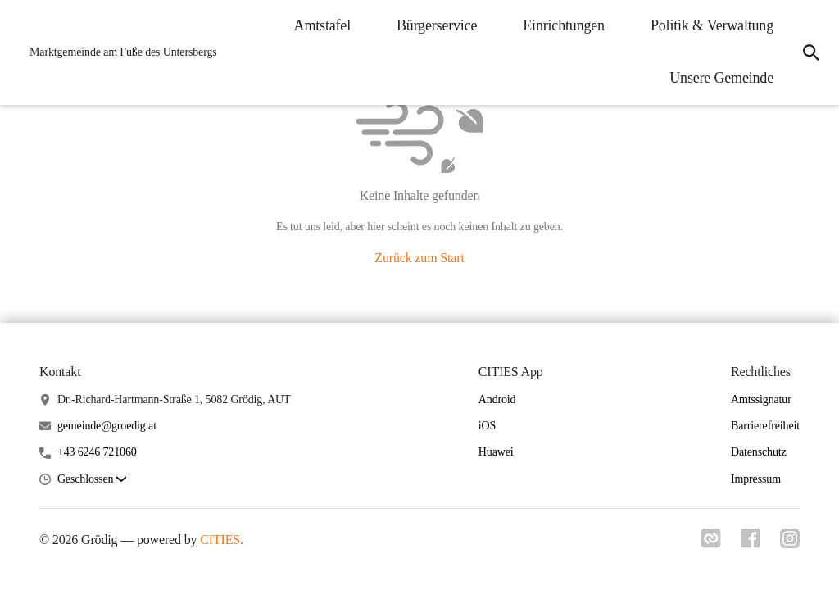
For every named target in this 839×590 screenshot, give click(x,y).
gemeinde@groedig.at (106, 426)
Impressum (756, 479)
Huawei (496, 452)
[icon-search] (811, 52)
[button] (91, 479)
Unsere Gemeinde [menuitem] (721, 78)
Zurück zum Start (419, 258)
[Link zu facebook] (750, 543)
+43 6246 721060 (97, 452)
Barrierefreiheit (765, 426)
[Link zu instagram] (790, 543)
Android (497, 399)
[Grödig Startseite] (118, 52)
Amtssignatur (761, 399)
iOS (487, 426)
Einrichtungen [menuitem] (564, 25)
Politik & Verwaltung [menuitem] (712, 25)
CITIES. (221, 540)
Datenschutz (759, 452)
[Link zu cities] (711, 543)
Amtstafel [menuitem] (322, 25)
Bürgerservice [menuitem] (437, 25)
